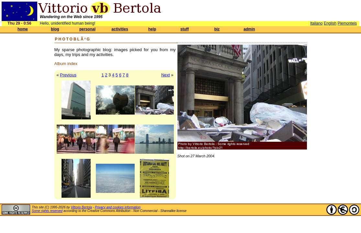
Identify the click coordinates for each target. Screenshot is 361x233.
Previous (68, 74)
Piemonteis (347, 23)
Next (165, 74)
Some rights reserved (47, 211)
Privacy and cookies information (118, 207)
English (330, 23)
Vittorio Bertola (81, 207)
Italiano (316, 23)
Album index (66, 63)
